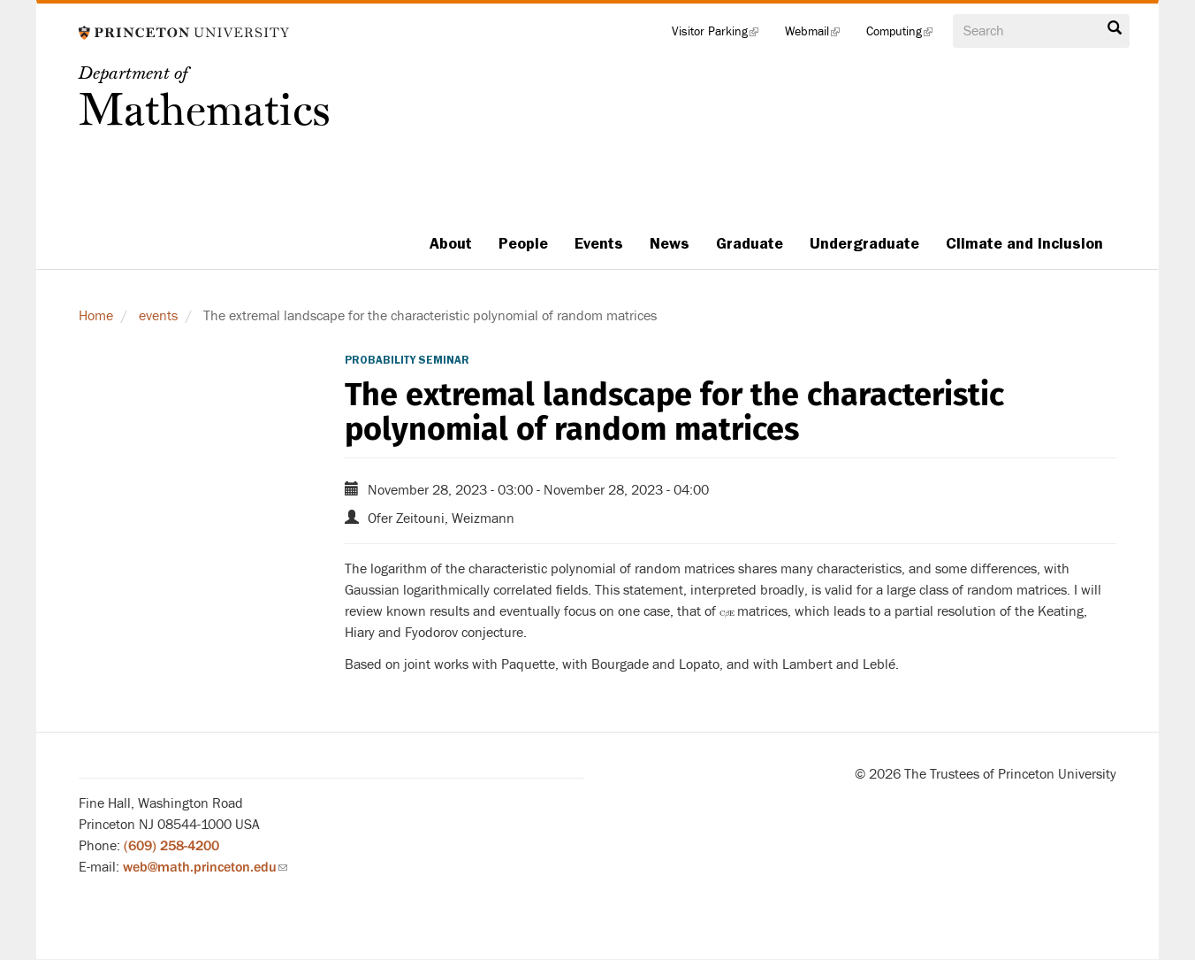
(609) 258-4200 (171, 846)
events (158, 316)
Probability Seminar (407, 360)
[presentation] (726, 611)
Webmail (819, 35)
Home (96, 316)
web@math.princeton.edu (205, 867)
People (523, 243)
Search (1114, 28)
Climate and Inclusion (1024, 243)
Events (599, 243)
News (669, 243)
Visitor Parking (722, 35)
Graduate (749, 243)
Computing (906, 35)
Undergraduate (864, 243)
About (451, 243)
